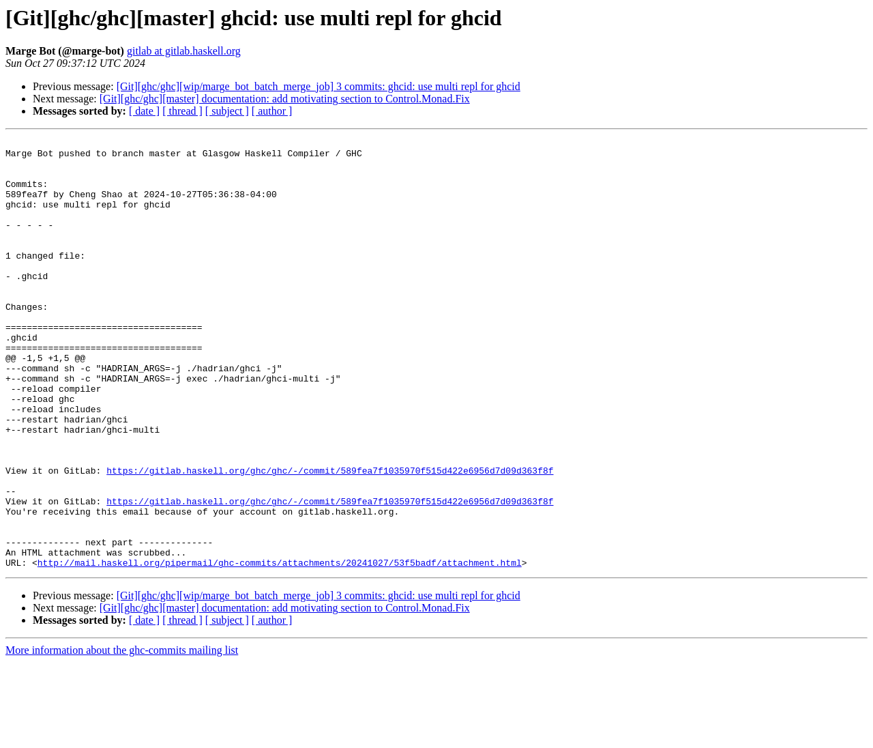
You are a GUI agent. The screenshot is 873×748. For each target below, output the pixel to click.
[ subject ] (227, 111)
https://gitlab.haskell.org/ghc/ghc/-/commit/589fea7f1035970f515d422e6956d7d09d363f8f (329, 538)
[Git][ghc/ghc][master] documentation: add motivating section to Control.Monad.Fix (285, 98)
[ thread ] (182, 111)
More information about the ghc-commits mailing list (121, 736)
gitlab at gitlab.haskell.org (184, 51)
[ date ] (144, 111)
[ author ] (272, 111)
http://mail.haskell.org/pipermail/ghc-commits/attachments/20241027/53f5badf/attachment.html (280, 648)
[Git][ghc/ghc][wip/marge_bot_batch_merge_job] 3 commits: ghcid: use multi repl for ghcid (318, 86)
